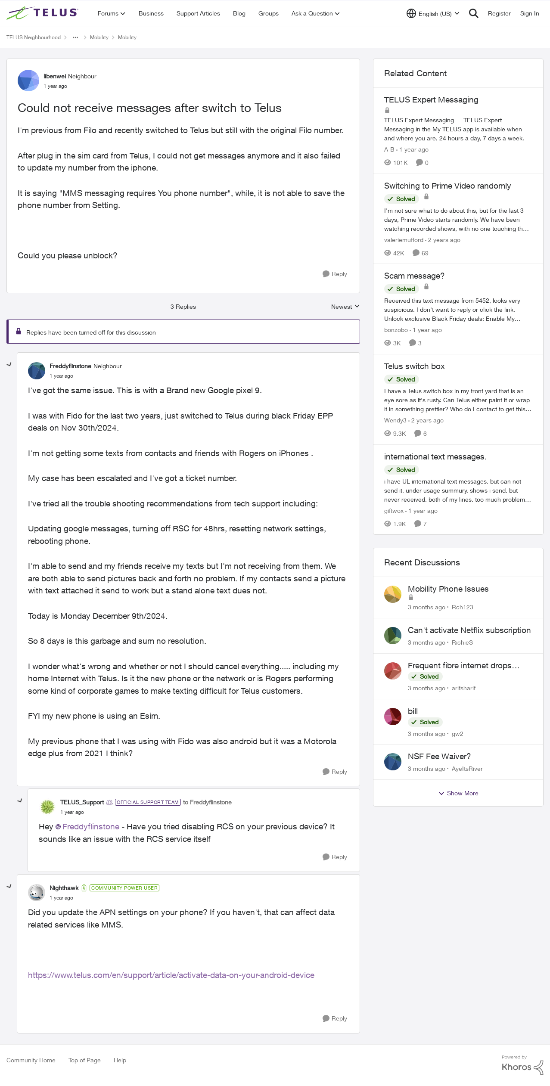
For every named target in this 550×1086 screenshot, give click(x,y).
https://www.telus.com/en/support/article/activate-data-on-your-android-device (171, 975)
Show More (458, 793)
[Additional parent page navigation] (75, 37)
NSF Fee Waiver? (439, 756)
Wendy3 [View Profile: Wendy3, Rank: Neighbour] (395, 420)
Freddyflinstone (90, 826)
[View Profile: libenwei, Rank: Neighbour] (28, 80)
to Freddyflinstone (207, 802)
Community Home (31, 1060)
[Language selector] (433, 13)
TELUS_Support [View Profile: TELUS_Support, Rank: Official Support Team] (82, 802)
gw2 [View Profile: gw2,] (457, 733)
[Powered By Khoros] (523, 1065)
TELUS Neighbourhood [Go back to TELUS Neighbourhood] (33, 37)
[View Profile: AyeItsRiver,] (392, 761)
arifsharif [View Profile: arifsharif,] (463, 688)
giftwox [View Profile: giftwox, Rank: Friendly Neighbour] (394, 510)
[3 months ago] (426, 606)
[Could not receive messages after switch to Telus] (61, 376)
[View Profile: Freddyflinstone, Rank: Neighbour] (36, 370)
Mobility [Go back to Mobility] (99, 37)
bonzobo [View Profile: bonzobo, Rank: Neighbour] (396, 329)
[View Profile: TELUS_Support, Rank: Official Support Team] (47, 807)
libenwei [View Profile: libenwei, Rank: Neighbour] (55, 76)
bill (413, 711)
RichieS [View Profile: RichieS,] (462, 642)
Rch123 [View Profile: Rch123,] (462, 607)
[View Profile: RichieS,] (392, 635)
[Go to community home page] (43, 13)
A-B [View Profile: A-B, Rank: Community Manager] (389, 149)
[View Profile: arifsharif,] (392, 671)
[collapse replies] (9, 365)
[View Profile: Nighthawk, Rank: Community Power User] (36, 892)
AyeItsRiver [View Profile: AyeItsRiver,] (467, 768)
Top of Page (84, 1060)
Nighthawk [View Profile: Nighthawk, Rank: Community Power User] (64, 887)
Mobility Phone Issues (448, 588)
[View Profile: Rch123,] (392, 594)
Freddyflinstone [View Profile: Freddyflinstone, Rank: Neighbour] (70, 365)
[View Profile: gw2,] (392, 716)
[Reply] (335, 274)
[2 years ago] (442, 239)
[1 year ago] (412, 149)
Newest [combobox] (345, 307)
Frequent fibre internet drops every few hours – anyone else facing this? (463, 666)
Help (120, 1060)
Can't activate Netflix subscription (469, 630)
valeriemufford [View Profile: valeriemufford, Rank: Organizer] (403, 239)
